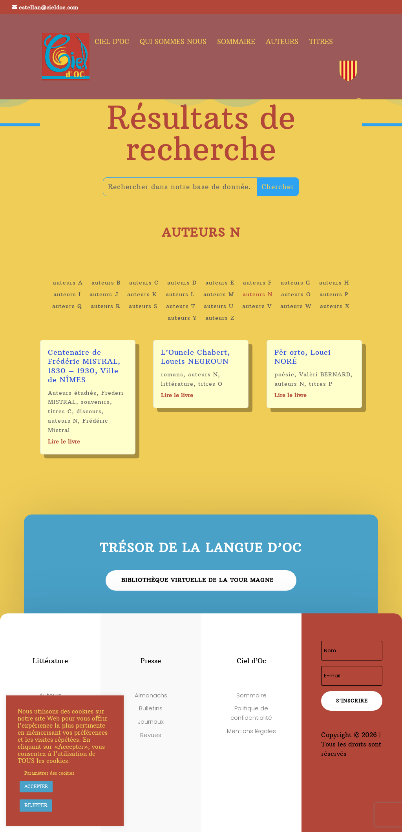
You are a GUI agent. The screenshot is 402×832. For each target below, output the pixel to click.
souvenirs (95, 401)
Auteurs (282, 42)
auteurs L (180, 295)
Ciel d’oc (112, 42)
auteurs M (218, 295)
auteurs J (104, 295)
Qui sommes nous (173, 42)
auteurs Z (219, 318)
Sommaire (236, 42)
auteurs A (68, 283)
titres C (60, 411)
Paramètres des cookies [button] (49, 773)
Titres (321, 42)
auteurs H (334, 283)
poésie (284, 374)
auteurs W (295, 306)
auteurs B (106, 283)
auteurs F (257, 283)
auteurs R (105, 306)
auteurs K (142, 295)
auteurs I (67, 295)
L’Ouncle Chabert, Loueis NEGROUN (195, 357)
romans (172, 374)
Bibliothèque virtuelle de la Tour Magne (197, 580)
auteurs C (144, 283)
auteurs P (334, 295)
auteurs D (182, 283)
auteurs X (335, 306)
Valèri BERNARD (325, 374)
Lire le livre (64, 441)
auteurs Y (182, 318)
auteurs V (257, 306)
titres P (321, 383)
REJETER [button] (36, 805)
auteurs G (296, 283)
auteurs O (296, 295)
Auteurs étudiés (72, 392)
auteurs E (219, 283)
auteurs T (180, 306)
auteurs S (143, 306)
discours (89, 411)
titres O (210, 383)
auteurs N (257, 295)
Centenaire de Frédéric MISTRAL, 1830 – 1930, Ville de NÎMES (84, 366)
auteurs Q (67, 306)
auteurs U (219, 306)
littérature (177, 383)
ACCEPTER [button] (36, 786)
